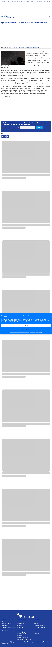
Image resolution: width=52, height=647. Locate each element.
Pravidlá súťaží (5, 631)
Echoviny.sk (19, 625)
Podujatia (16, 1)
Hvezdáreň (20, 47)
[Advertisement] (26, 34)
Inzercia (36, 621)
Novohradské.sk (20, 623)
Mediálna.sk (37, 632)
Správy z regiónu (13, 47)
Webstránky (33, 1)
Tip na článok (20, 627)
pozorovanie (27, 47)
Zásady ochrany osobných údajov (36, 332)
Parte (20, 1)
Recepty (24, 1)
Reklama (28, 1)
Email (18, 127)
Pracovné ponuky (10, 1)
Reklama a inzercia (6, 623)
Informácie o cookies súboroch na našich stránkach (19, 332)
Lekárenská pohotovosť (39, 627)
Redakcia (4, 625)
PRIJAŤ (26, 325)
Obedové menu (37, 623)
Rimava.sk (19, 621)
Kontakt (46, 1)
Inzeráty (3, 1)
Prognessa (36, 633)
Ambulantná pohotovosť (39, 625)
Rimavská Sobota (34, 47)
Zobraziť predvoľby (26, 329)
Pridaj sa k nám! (40, 1)
